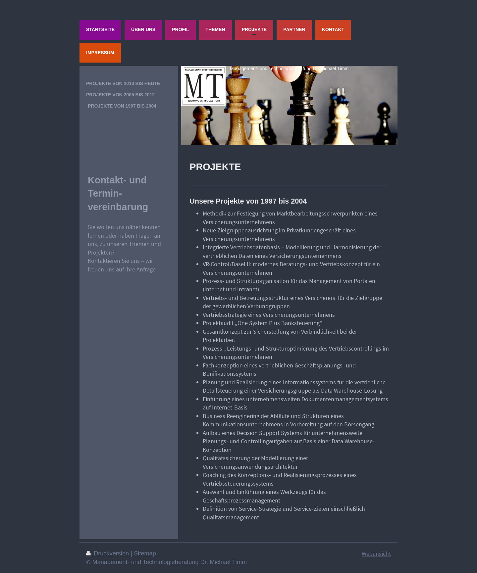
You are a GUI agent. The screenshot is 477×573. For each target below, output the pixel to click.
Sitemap (145, 553)
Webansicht (376, 553)
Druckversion (108, 553)
